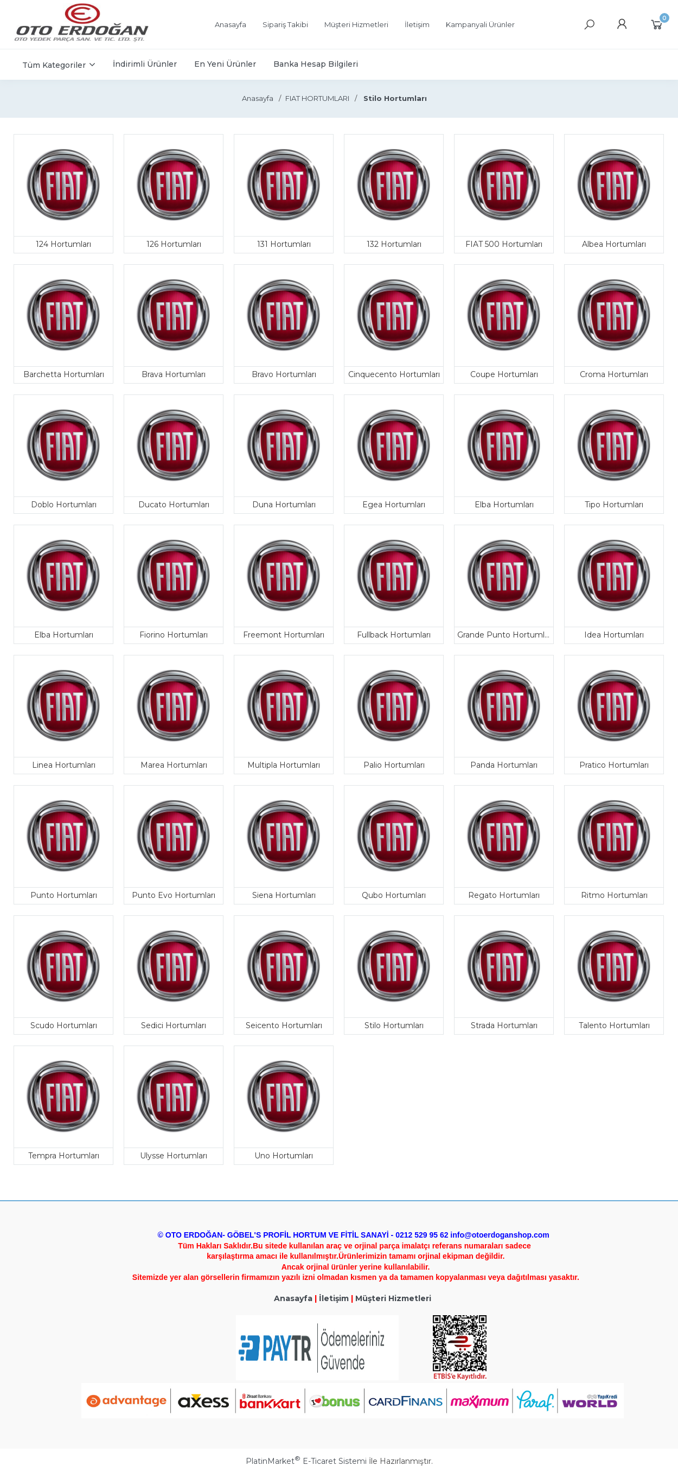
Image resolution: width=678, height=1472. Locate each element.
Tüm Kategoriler (54, 65)
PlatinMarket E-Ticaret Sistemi (306, 1461)
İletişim (334, 1298)
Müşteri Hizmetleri (393, 1298)
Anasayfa (293, 1298)
